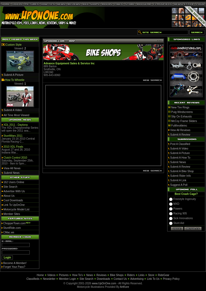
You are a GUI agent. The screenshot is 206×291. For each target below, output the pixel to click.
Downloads (103, 278)
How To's (77, 275)
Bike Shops (117, 275)
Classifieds (32, 278)
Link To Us (153, 278)
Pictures (63, 275)
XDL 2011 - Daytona (15, 124)
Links (141, 275)
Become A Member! (14, 263)
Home (40, 275)
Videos (51, 275)
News (89, 275)
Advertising (136, 278)
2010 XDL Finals (13, 146)
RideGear (163, 275)
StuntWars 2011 (12, 135)
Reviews (101, 275)
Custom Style (13, 44)
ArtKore (124, 286)
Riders (131, 275)
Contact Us (120, 278)
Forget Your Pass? (14, 266)
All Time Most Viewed (16, 115)
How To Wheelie (14, 79)
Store (151, 275)
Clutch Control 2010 (15, 157)
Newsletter (49, 278)
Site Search (86, 278)
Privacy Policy (171, 278)
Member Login (67, 278)
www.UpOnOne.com (104, 283)
